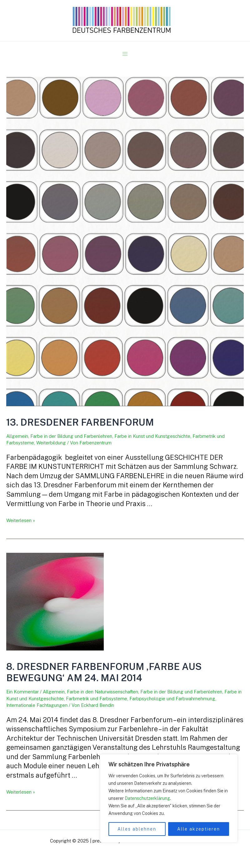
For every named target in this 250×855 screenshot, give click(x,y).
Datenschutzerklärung (147, 798)
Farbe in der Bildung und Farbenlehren (71, 436)
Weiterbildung (51, 442)
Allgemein (17, 436)
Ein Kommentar (22, 691)
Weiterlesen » (20, 520)
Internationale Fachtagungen (37, 705)
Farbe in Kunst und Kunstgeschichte (152, 436)
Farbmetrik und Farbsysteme (96, 698)
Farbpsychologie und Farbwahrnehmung (172, 698)
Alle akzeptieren (198, 829)
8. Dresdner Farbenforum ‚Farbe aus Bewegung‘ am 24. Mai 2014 (104, 672)
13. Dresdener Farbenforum (80, 422)
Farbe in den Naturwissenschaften (102, 691)
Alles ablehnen (137, 829)
